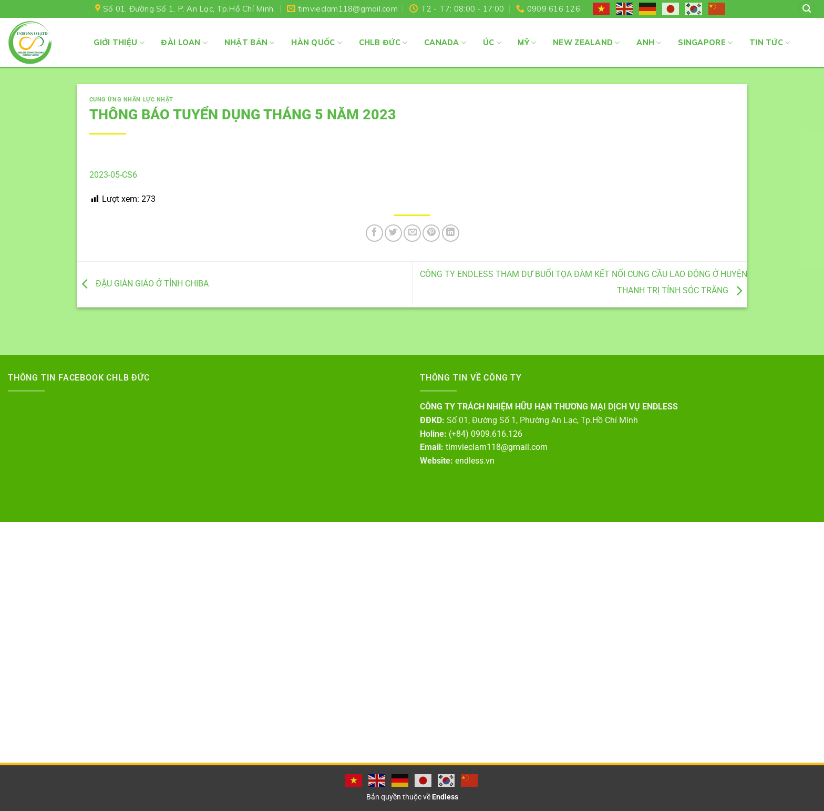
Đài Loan (184, 43)
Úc (492, 43)
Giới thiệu (119, 43)
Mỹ (527, 43)
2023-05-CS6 (113, 175)
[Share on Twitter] (393, 233)
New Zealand (586, 43)
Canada (445, 43)
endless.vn (475, 461)
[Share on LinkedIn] (450, 233)
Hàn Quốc (316, 43)
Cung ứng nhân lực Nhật (131, 99)
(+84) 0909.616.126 (485, 434)
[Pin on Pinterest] (431, 233)
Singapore (705, 43)
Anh (648, 43)
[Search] (806, 9)
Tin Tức (769, 43)
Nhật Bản (249, 43)
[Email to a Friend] (412, 233)
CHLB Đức (383, 43)
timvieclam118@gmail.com (497, 447)
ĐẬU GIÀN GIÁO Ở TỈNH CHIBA (143, 284)
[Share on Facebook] (374, 233)
